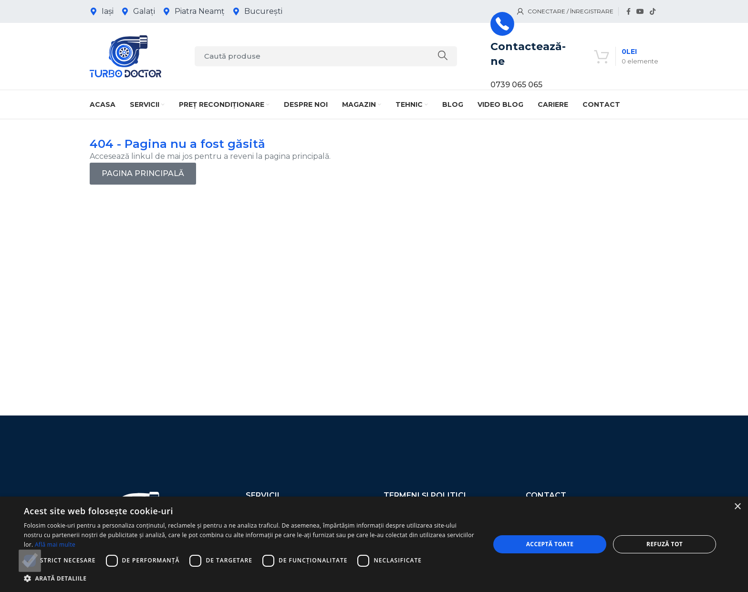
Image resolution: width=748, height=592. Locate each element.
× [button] (737, 506)
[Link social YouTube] (640, 11)
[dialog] (374, 544)
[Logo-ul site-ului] (125, 55)
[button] (250, 578)
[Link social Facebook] (628, 11)
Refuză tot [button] (664, 544)
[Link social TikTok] (652, 11)
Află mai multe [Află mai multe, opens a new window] (55, 544)
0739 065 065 (516, 84)
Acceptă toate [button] (550, 544)
